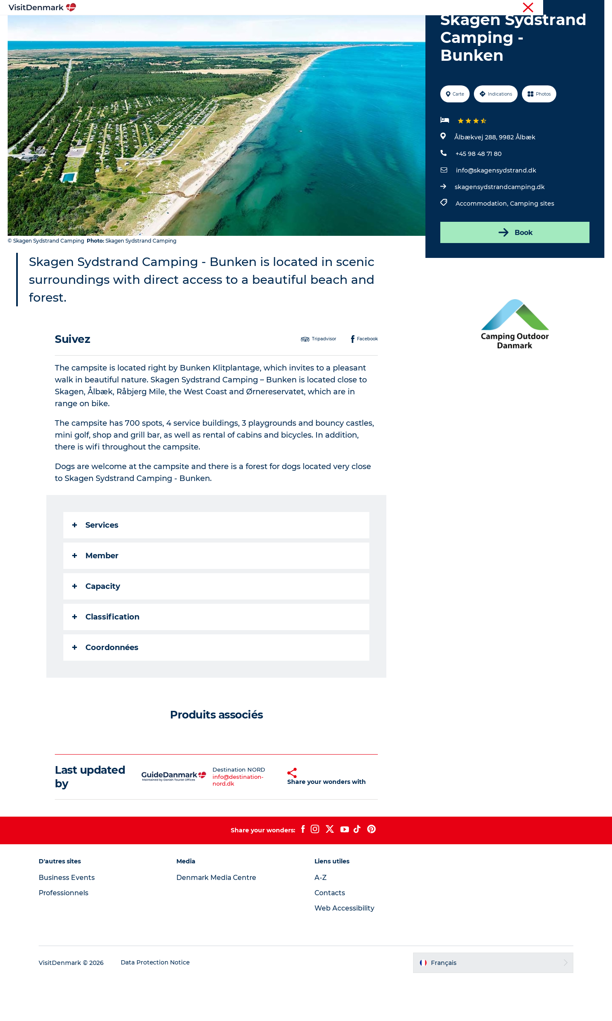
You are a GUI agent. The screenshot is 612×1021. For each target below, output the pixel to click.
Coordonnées (106, 688)
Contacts (330, 934)
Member (96, 596)
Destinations (237, 27)
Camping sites (532, 244)
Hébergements (338, 27)
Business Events (70, 919)
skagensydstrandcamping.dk (499, 227)
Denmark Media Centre (219, 919)
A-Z (320, 919)
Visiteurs (523, 8)
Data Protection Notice (160, 1004)
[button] (270, 818)
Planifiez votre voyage (411, 27)
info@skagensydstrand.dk (496, 211)
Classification (106, 657)
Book (514, 273)
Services (96, 565)
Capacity (97, 626)
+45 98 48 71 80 (478, 194)
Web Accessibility (344, 950)
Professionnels (560, 8)
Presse (595, 8)
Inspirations (185, 27)
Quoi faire (286, 27)
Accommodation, (482, 244)
